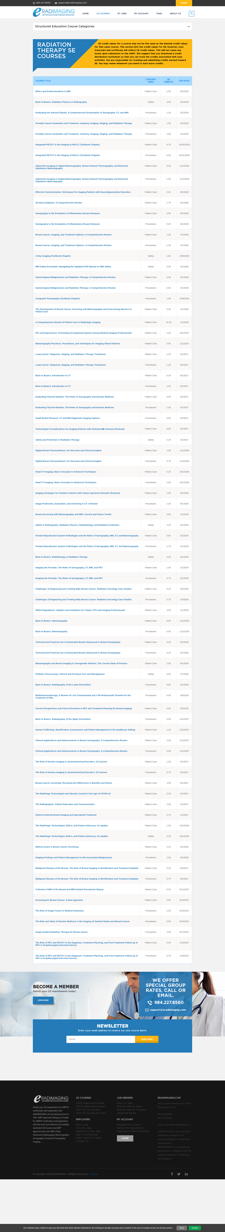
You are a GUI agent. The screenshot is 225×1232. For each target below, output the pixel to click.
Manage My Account (128, 1177)
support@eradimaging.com (72, 3)
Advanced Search (126, 1166)
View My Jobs (84, 1180)
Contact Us (82, 1194)
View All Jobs (124, 1156)
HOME (86, 14)
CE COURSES (103, 14)
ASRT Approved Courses (90, 1156)
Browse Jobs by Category (131, 1162)
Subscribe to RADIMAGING (133, 1184)
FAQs (159, 14)
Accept (195, 1228)
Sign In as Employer (87, 1187)
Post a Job (82, 1177)
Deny (182, 1228)
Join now (43, 1053)
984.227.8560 (43, 3)
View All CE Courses (87, 1162)
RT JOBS (122, 14)
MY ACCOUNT (141, 14)
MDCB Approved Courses (90, 1159)
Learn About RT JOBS (88, 1190)
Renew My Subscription (130, 1180)
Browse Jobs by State (129, 1159)
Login (184, 3)
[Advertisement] (112, 1118)
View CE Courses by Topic (91, 1166)
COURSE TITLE (43, 81)
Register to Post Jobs (88, 1184)
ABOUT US (175, 14)
